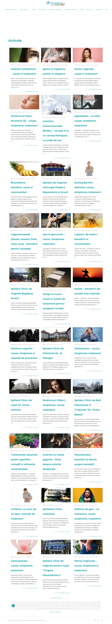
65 (50, 608)
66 (53, 608)
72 (70, 608)
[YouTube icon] (98, 620)
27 (90, 603)
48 (63, 605)
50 (69, 605)
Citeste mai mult (33, 91)
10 (39, 603)
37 (31, 605)
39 (37, 605)
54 (81, 605)
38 (34, 605)
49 (66, 605)
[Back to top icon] (102, 620)
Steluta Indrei (17, 178)
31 (13, 605)
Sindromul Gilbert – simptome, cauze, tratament (55, 405)
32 (16, 605)
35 (25, 605)
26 (87, 603)
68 (59, 608)
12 (45, 603)
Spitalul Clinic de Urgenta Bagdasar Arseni (22, 293)
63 (44, 608)
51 (72, 605)
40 (40, 605)
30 (98, 603)
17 (60, 603)
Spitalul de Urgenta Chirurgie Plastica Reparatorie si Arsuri (55, 187)
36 (28, 605)
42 (45, 605)
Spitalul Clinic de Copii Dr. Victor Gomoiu (21, 405)
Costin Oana (80, 112)
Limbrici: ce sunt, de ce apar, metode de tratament (23, 514)
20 (69, 603)
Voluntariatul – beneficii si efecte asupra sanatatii (85, 459)
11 (42, 603)
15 (54, 603)
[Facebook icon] (96, 620)
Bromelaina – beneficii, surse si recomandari (22, 187)
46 (57, 605)
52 (75, 605)
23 (78, 603)
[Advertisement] (56, 23)
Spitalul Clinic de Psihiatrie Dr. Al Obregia (53, 353)
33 (19, 605)
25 (84, 603)
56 (87, 605)
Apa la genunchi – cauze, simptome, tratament (54, 239)
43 (48, 605)
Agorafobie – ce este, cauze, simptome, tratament (87, 121)
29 (96, 603)
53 (78, 605)
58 (93, 605)
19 (66, 603)
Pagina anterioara (56, 598)
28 (93, 603)
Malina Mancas (17, 65)
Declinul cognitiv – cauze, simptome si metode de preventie (24, 353)
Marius (47, 178)
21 (72, 603)
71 (67, 608)
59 (96, 605)
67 (56, 608)
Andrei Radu (16, 112)
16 (57, 603)
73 (73, 608)
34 (22, 605)
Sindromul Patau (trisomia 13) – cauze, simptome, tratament (24, 121)
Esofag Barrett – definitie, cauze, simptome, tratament (87, 187)
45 (54, 605)
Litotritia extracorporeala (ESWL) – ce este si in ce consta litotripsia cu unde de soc (56, 131)
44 (51, 605)
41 (42, 605)
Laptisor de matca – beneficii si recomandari (86, 239)
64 (47, 608)
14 (51, 603)
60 (98, 605)
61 (38, 608)
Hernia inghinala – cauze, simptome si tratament (86, 565)
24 (81, 603)
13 (48, 603)
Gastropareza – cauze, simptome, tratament (22, 565)
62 (41, 608)
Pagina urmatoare (56, 612)
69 (62, 608)
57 (90, 605)
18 (63, 603)
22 (75, 603)
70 (65, 608)
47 (60, 605)
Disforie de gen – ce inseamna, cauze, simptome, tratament (87, 514)
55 (84, 605)
